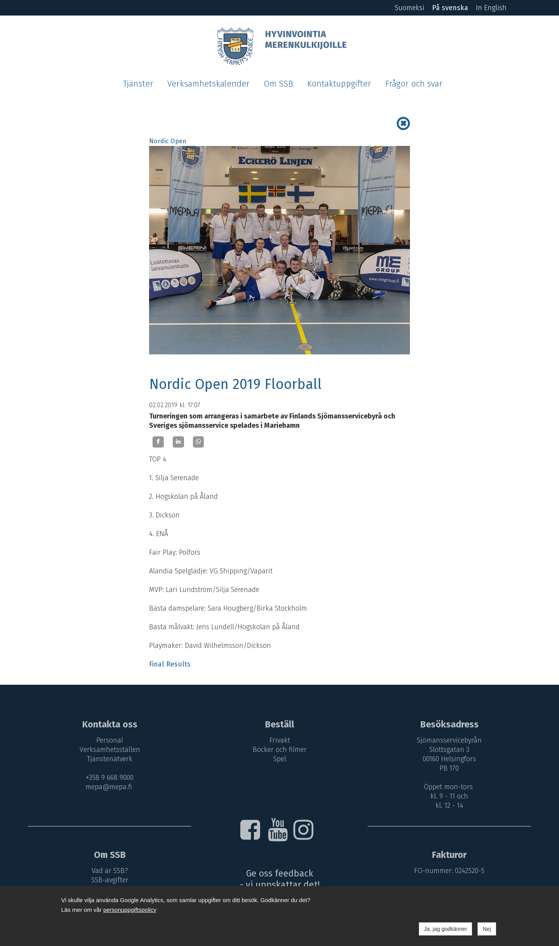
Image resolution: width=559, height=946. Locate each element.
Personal (109, 740)
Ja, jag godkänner (445, 929)
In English (491, 7)
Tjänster (138, 84)
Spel (279, 759)
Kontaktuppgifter (339, 84)
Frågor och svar (414, 84)
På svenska (450, 7)
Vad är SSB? (110, 870)
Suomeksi (409, 7)
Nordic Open (167, 141)
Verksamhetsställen (110, 749)
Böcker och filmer (280, 749)
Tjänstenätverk (109, 759)
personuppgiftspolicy (129, 909)
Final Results (170, 664)
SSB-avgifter (109, 880)
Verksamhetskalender (208, 84)
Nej (487, 929)
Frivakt (279, 740)
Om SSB (278, 84)
